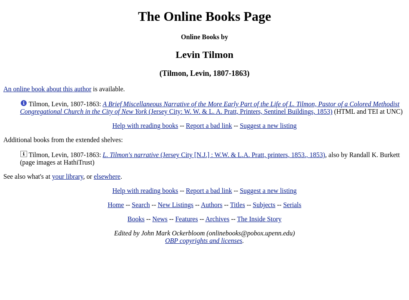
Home (116, 204)
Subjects (264, 204)
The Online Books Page (204, 16)
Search (141, 204)
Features (186, 218)
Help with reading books (145, 125)
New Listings (175, 204)
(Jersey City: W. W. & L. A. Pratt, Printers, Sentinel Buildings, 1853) (209, 107)
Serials (292, 204)
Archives (217, 218)
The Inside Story (259, 218)
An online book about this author (47, 88)
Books (136, 218)
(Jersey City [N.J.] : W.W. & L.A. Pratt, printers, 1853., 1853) (214, 154)
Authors (212, 204)
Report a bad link (209, 125)
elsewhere (107, 176)
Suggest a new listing (268, 125)
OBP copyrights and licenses (203, 240)
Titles (237, 204)
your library (67, 176)
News (159, 218)
